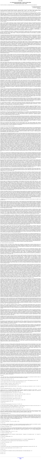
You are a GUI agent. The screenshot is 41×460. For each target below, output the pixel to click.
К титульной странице (20, 457)
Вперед (20, 458)
